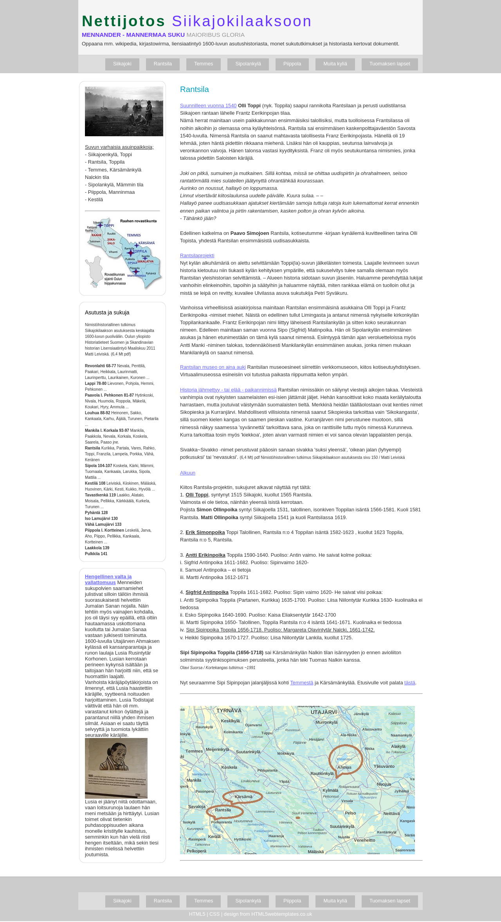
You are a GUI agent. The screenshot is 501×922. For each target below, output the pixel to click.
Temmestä (301, 683)
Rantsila (163, 64)
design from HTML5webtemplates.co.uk (268, 914)
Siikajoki (122, 64)
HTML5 (197, 914)
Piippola (292, 64)
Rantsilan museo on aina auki (213, 367)
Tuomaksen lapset (389, 64)
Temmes (203, 64)
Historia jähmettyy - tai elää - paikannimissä (228, 390)
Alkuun (187, 473)
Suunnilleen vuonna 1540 (208, 105)
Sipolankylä (248, 64)
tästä (409, 683)
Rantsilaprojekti (197, 255)
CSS (214, 914)
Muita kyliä (335, 64)
